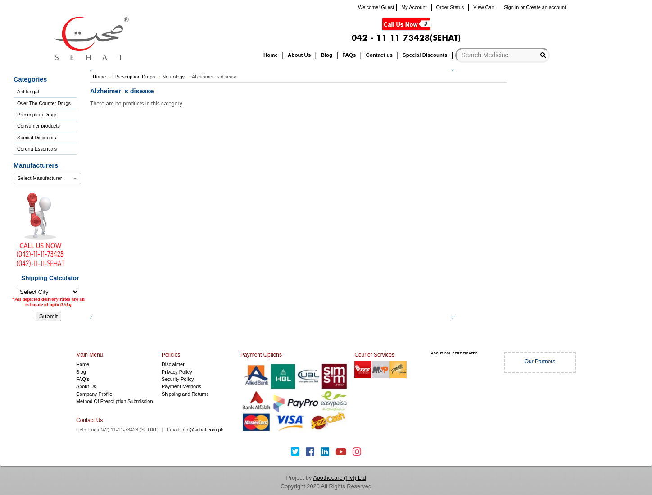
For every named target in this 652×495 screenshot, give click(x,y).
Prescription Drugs (37, 114)
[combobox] (47, 178)
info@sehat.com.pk (202, 429)
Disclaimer (173, 364)
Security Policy (178, 379)
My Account (413, 7)
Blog (81, 372)
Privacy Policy (177, 372)
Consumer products (38, 125)
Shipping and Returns (185, 394)
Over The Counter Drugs (44, 103)
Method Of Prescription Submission (114, 401)
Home (99, 76)
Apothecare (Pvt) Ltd (339, 477)
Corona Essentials (37, 148)
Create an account (546, 7)
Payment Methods (181, 386)
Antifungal (28, 91)
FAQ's (82, 379)
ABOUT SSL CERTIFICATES (454, 353)
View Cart (483, 7)
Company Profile (94, 394)
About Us (86, 386)
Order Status (450, 7)
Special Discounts (36, 137)
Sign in (511, 7)
